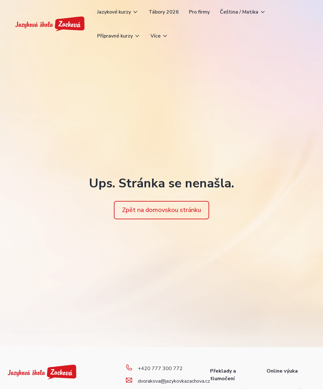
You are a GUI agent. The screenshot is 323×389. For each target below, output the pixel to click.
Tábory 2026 (164, 12)
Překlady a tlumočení (223, 375)
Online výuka (282, 371)
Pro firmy (199, 12)
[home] (50, 24)
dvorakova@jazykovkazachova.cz (174, 381)
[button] (118, 12)
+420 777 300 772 (160, 368)
